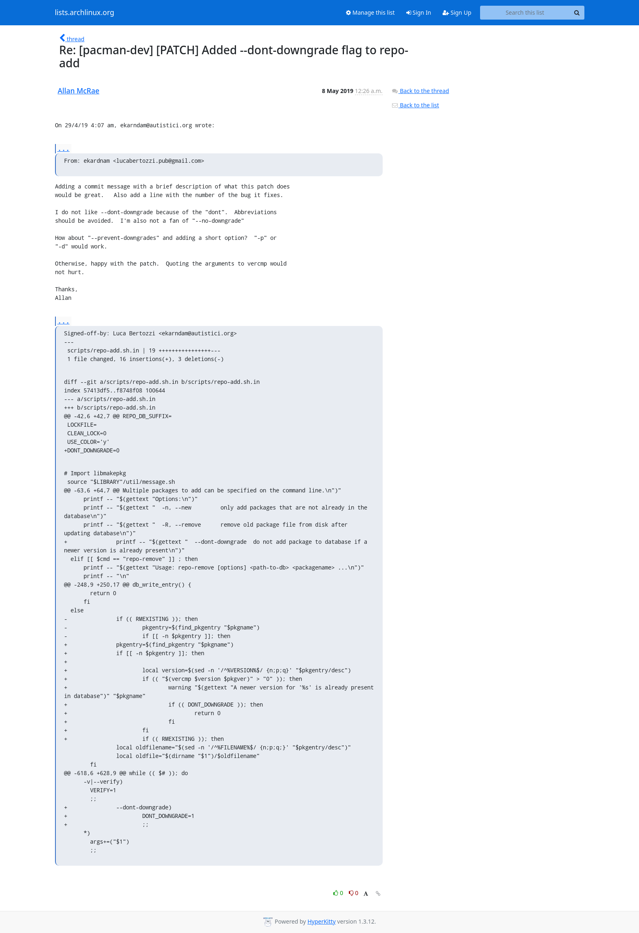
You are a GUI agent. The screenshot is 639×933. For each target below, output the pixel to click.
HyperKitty (321, 921)
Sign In (418, 12)
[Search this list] (525, 13)
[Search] (577, 13)
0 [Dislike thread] (354, 893)
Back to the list (415, 105)
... (63, 148)
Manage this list (370, 12)
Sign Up (457, 12)
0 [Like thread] (338, 893)
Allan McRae (78, 90)
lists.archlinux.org (85, 13)
